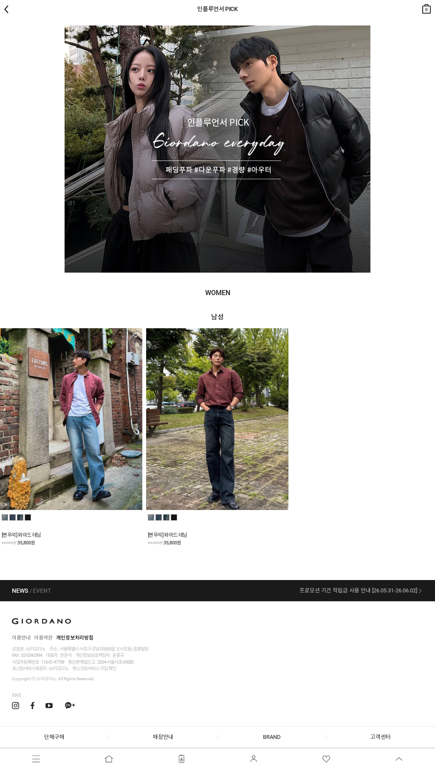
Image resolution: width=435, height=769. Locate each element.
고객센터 (380, 737)
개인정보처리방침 (74, 638)
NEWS (20, 590)
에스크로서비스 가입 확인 (94, 668)
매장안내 (163, 737)
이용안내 (21, 638)
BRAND (272, 737)
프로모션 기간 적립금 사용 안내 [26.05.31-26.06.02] (358, 590)
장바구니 (426, 7)
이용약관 (43, 638)
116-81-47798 (52, 662)
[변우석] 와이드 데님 (21, 535)
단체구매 (54, 737)
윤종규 (118, 655)
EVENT (42, 590)
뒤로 (8, 9)
